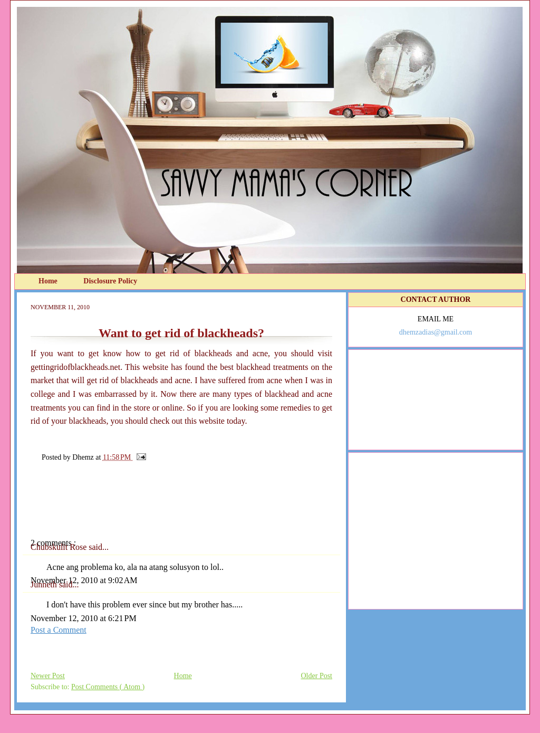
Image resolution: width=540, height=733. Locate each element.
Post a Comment (58, 629)
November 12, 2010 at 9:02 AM (84, 580)
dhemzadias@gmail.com (435, 332)
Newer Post (48, 676)
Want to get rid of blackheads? (181, 333)
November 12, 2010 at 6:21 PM (84, 618)
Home (48, 281)
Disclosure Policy (110, 281)
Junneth (45, 584)
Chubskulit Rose (60, 546)
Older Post (317, 676)
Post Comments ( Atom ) (107, 687)
